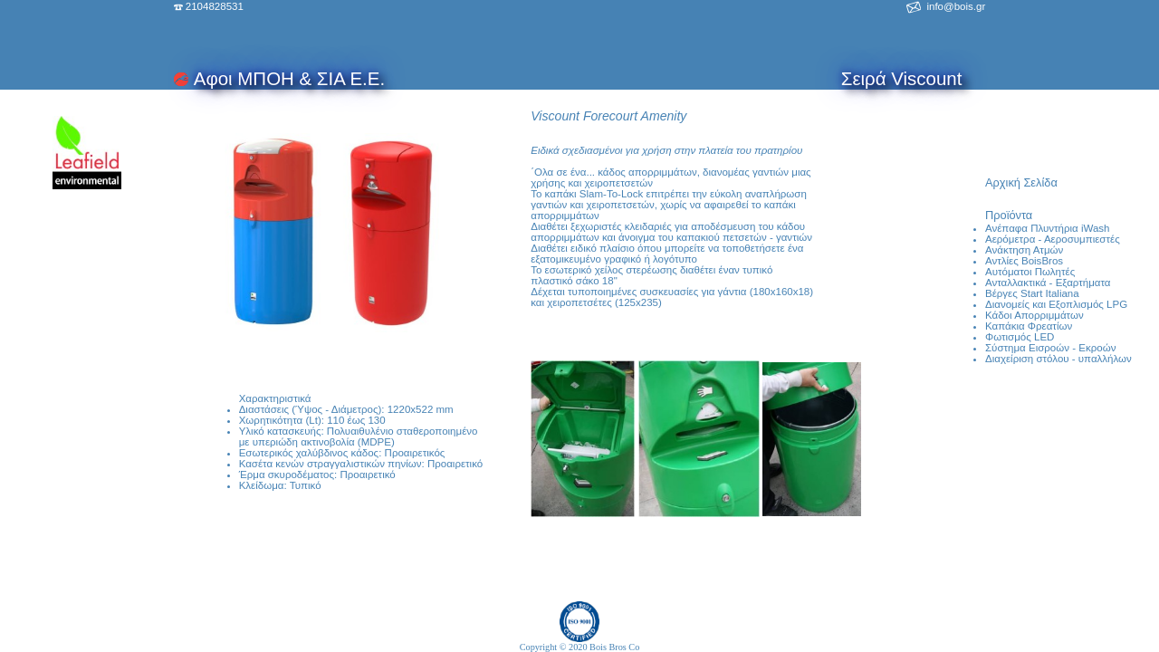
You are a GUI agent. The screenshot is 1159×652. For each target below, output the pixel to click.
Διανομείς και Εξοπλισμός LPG (1056, 304)
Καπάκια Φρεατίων (1028, 326)
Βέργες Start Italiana (1032, 293)
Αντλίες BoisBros (1024, 260)
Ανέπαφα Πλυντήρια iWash (1047, 228)
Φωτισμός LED (1019, 336)
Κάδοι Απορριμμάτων (1034, 315)
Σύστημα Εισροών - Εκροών (1050, 347)
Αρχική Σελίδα (1021, 182)
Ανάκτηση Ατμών (1024, 249)
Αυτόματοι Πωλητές (1030, 271)
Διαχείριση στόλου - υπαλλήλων (1058, 358)
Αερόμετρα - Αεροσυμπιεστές (1052, 239)
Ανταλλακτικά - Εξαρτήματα (1048, 282)
